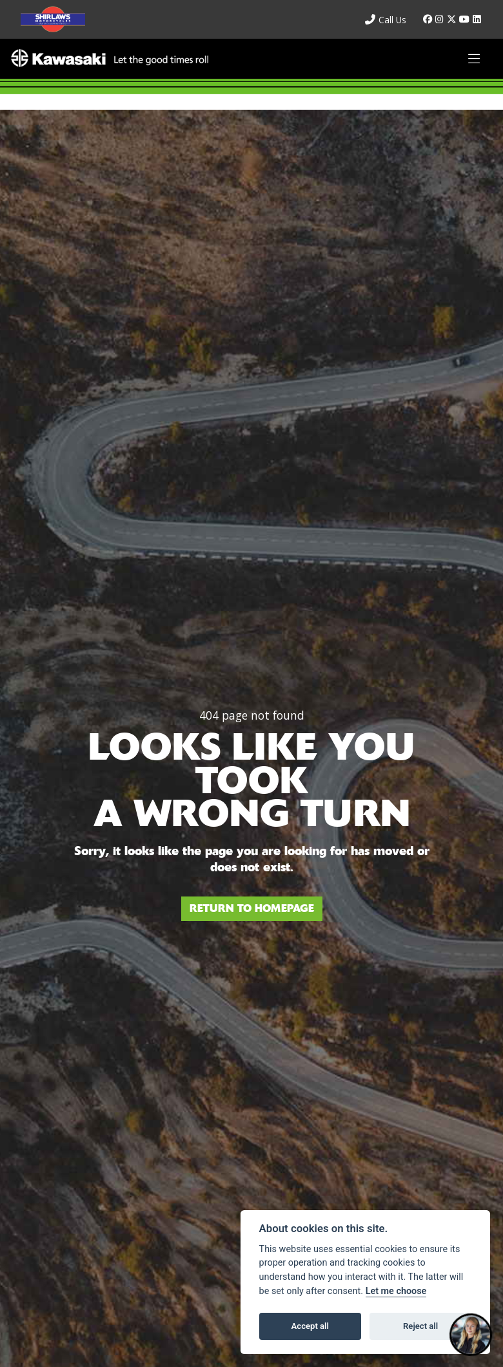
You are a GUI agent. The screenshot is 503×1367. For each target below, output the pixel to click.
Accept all (310, 1326)
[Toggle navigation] (474, 59)
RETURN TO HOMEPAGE (252, 908)
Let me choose (396, 1291)
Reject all (420, 1326)
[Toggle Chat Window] (470, 1334)
